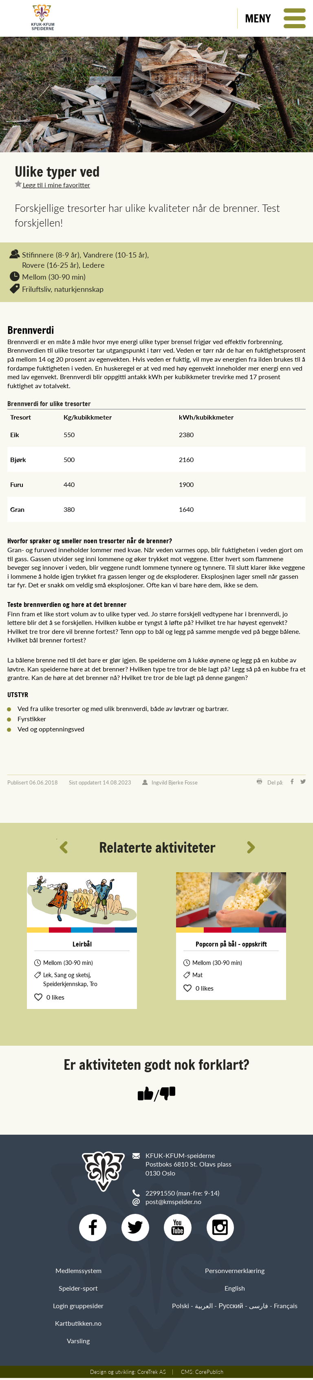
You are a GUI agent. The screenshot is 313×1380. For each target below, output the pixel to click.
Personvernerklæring (235, 1272)
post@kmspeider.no (173, 1201)
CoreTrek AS (151, 1374)
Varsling (78, 1342)
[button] (275, 18)
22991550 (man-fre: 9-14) (182, 1193)
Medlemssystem (78, 1272)
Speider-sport (78, 1289)
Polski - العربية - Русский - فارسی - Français (234, 1307)
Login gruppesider (78, 1307)
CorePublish (209, 1374)
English (235, 1289)
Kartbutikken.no (78, 1325)
